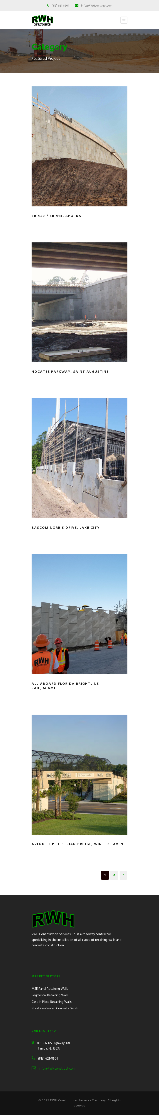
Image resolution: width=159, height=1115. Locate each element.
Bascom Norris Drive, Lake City (66, 528)
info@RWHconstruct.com (96, 5)
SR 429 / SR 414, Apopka (56, 216)
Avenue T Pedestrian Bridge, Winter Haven (77, 844)
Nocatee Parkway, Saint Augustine (70, 372)
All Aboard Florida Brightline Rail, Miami (65, 686)
